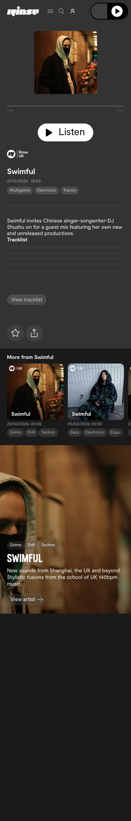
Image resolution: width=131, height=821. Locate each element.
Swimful (21, 171)
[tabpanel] (65, 107)
